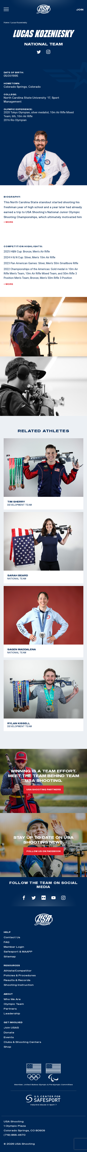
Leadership (12, 1013)
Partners (10, 1008)
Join (79, 9)
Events (9, 1037)
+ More (8, 222)
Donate (9, 1032)
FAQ (6, 942)
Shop (7, 1046)
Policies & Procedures (20, 975)
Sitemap (10, 956)
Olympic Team (14, 1003)
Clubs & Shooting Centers (22, 1042)
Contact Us (12, 937)
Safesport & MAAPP (18, 951)
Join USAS (11, 1027)
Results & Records (17, 980)
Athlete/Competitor (18, 970)
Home (6, 22)
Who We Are (12, 999)
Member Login (14, 946)
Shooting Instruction (19, 984)
